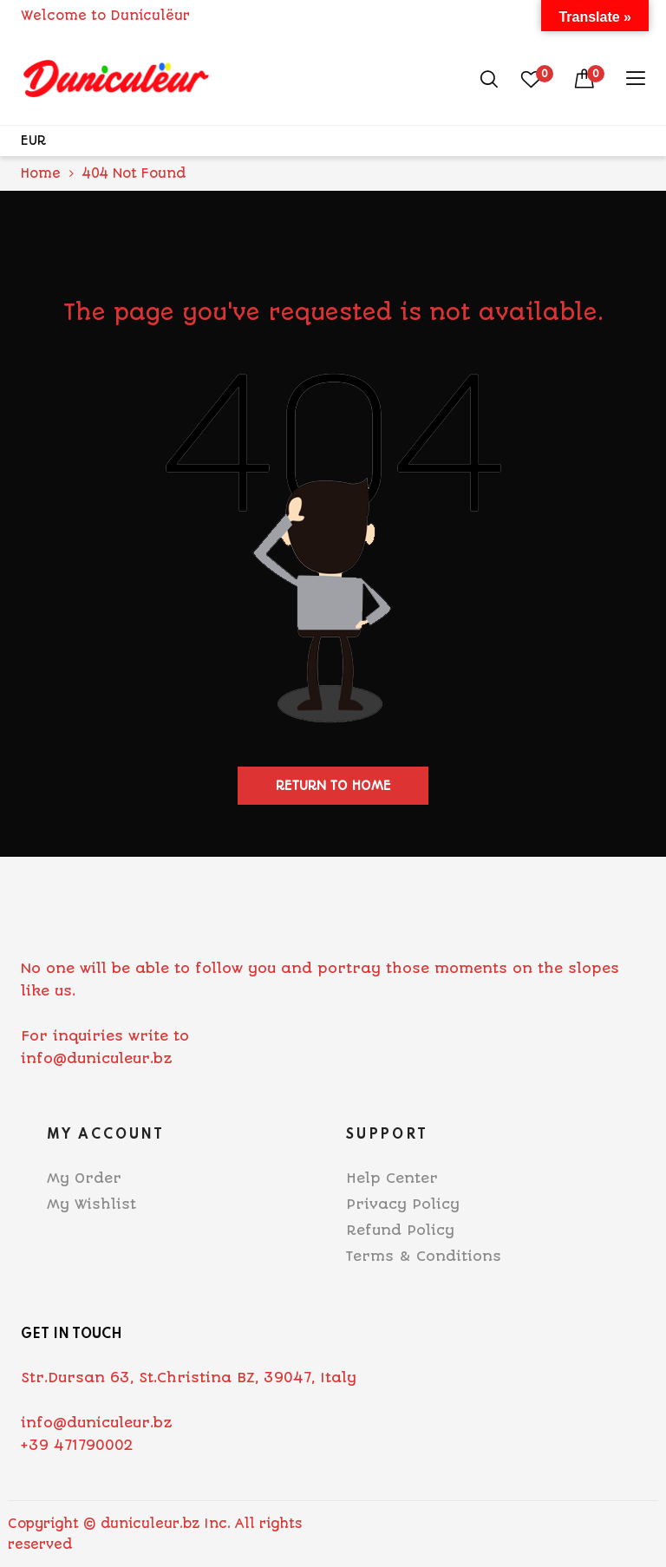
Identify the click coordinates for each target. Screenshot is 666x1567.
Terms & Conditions (423, 1256)
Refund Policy (400, 1230)
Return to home (333, 785)
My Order (84, 1178)
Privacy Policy (403, 1204)
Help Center (392, 1178)
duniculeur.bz (150, 1523)
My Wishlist (91, 1204)
